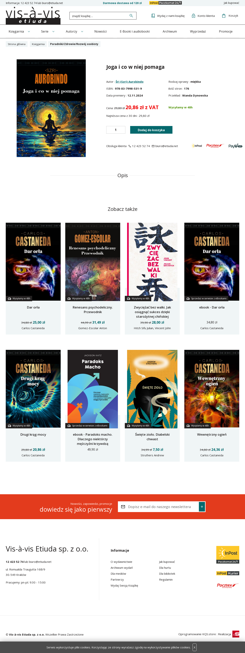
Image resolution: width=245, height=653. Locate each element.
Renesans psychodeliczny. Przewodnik (93, 309)
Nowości (102, 31)
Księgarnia (16, 31)
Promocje (229, 31)
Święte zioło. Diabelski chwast (152, 436)
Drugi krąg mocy (33, 434)
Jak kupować (231, 3)
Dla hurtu (165, 567)
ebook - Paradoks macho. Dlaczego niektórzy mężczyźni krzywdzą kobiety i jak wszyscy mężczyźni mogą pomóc (92, 443)
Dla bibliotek (167, 573)
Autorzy (72, 31)
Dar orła (33, 307)
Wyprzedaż (201, 31)
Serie (45, 31)
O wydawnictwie (121, 561)
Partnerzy (117, 579)
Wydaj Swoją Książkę (124, 585)
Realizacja (228, 634)
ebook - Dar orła (212, 307)
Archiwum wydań (122, 567)
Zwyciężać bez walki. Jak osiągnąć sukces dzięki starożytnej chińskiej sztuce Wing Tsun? (152, 314)
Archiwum (172, 31)
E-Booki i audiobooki (137, 31)
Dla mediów (118, 573)
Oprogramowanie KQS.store (197, 634)
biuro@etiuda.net (52, 3)
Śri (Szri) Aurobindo (130, 81)
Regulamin (166, 579)
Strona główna (17, 44)
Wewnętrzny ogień (212, 434)
